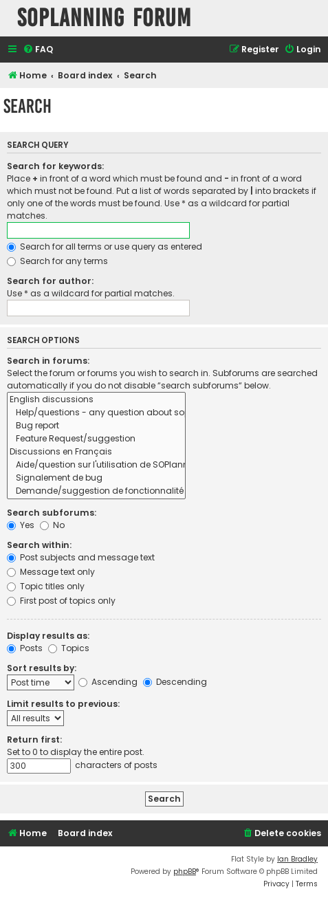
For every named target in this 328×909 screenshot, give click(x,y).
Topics (68, 648)
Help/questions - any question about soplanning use (96, 412)
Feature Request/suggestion (96, 439)
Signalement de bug (96, 478)
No (52, 525)
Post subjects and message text (81, 557)
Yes (20, 525)
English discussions (96, 399)
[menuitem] (38, 50)
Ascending (108, 682)
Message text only (51, 572)
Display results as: (48, 636)
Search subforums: (51, 512)
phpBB (184, 871)
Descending (175, 682)
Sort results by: (41, 668)
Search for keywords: (55, 166)
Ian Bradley (297, 859)
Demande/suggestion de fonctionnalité (96, 491)
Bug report (96, 425)
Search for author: (50, 281)
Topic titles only (46, 586)
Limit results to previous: (63, 704)
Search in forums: (48, 360)
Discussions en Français (96, 452)
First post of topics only (61, 600)
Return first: (34, 739)
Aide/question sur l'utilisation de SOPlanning (96, 465)
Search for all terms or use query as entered (104, 246)
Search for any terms (57, 261)
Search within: (39, 545)
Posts (25, 648)
